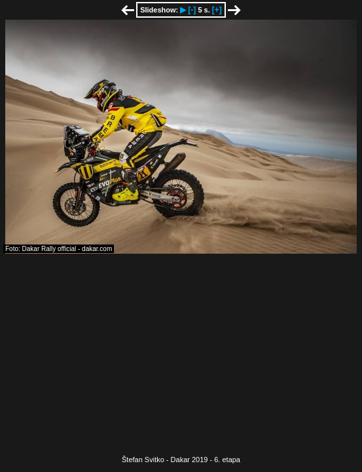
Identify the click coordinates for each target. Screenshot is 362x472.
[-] (192, 9)
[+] (217, 9)
